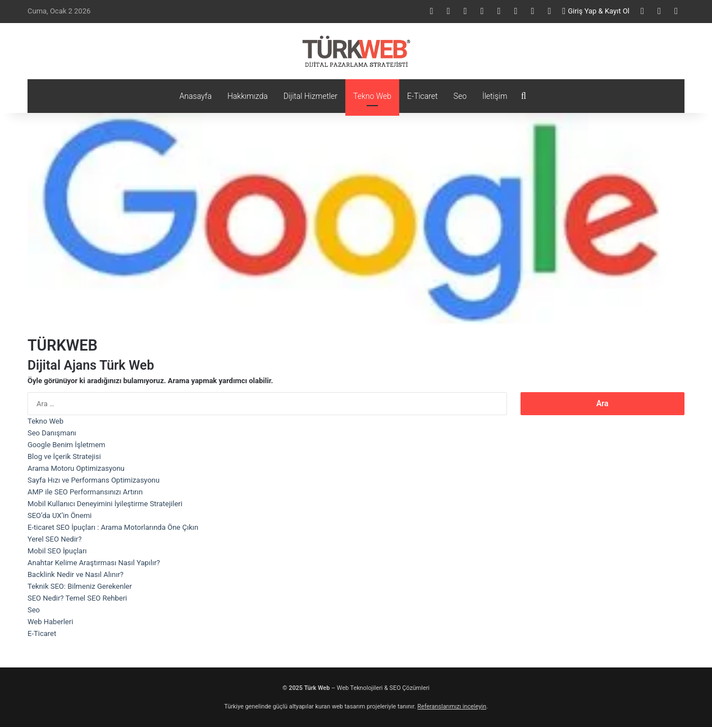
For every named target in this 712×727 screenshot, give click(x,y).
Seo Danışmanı (52, 433)
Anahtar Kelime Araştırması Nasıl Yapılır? (94, 562)
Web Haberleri (50, 621)
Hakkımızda (247, 96)
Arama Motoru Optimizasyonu (76, 468)
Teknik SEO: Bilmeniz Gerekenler (80, 586)
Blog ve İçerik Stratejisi (64, 456)
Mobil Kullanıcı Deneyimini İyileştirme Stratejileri (105, 503)
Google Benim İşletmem (66, 444)
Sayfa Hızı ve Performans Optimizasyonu (93, 480)
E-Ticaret (422, 96)
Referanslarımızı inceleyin (451, 706)
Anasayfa (196, 96)
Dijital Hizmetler (310, 96)
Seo (460, 96)
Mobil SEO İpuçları (57, 551)
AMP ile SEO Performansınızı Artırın (85, 492)
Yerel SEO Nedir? (54, 539)
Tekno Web (372, 96)
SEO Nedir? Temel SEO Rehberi (77, 598)
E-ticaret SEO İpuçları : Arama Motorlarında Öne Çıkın (113, 527)
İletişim (494, 96)
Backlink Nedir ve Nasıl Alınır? (76, 574)
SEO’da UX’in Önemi (60, 515)
